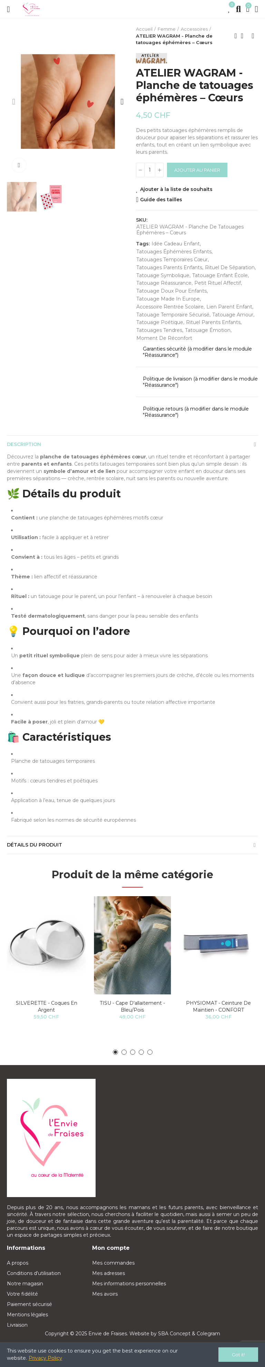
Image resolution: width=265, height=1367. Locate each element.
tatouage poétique (159, 322)
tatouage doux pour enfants (171, 291)
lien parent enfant (229, 307)
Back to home (244, 35)
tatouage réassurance (164, 283)
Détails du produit (34, 845)
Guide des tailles (161, 199)
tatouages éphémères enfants (174, 252)
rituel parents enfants (213, 322)
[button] (14, 101)
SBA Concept (174, 1333)
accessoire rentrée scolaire (170, 307)
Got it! (238, 1354)
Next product (253, 35)
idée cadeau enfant (175, 244)
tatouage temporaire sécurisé (172, 315)
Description (24, 444)
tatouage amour (232, 315)
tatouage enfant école (220, 275)
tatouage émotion (207, 330)
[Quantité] (150, 170)
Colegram (208, 1333)
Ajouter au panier (197, 170)
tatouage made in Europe (168, 299)
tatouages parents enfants (169, 267)
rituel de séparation (230, 267)
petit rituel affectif (217, 283)
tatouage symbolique (162, 275)
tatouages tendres (159, 330)
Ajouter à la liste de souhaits (176, 189)
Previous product (235, 35)
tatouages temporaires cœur (172, 259)
